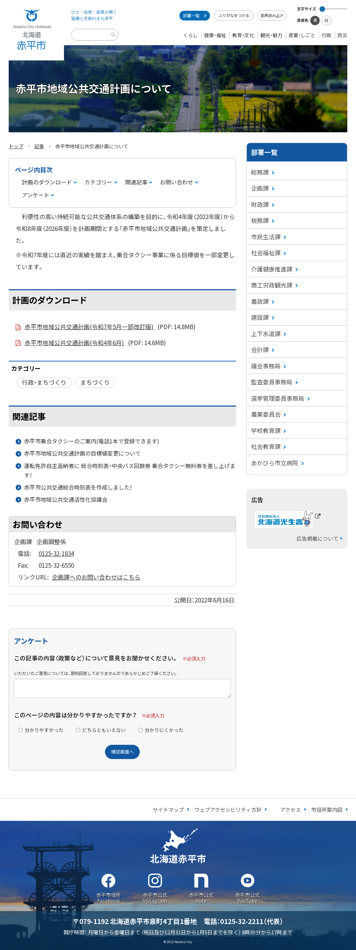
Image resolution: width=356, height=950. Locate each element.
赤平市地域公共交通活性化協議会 (65, 499)
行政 (326, 35)
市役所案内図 (326, 809)
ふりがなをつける (234, 15)
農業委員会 (266, 414)
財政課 (260, 204)
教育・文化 (243, 35)
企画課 (260, 188)
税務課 (260, 220)
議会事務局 (266, 365)
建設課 (260, 317)
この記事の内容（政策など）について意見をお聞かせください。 (96, 658)
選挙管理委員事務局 (277, 398)
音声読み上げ (271, 15)
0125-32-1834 (56, 553)
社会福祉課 (266, 252)
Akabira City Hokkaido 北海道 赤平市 (32, 30)
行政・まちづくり (44, 382)
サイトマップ (168, 809)
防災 (342, 35)
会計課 (260, 349)
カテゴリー (98, 182)
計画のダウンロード (47, 182)
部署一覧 (191, 15)
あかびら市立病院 (274, 462)
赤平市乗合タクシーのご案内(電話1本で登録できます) (91, 441)
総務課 (260, 172)
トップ (16, 146)
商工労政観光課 (271, 285)
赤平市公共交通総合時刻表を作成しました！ (78, 487)
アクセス (290, 809)
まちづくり (95, 382)
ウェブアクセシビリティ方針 (227, 809)
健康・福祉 (215, 35)
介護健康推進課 (271, 269)
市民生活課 (266, 236)
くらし (190, 35)
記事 (39, 146)
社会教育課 (266, 446)
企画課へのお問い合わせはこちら (96, 577)
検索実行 (114, 40)
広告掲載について (317, 538)
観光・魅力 (271, 35)
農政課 (260, 301)
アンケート (35, 195)
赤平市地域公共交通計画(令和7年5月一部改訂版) (110, 327)
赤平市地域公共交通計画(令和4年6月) (95, 343)
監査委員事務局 (271, 381)
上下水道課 (266, 333)
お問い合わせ (176, 182)
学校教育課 (266, 430)
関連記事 (136, 182)
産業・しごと (302, 35)
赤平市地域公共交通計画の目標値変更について (82, 453)
